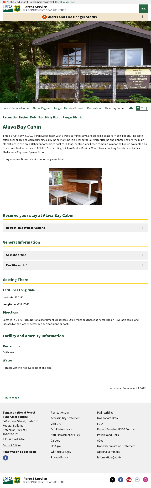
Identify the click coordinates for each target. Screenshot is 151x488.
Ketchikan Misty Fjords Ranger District (57, 117)
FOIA (100, 424)
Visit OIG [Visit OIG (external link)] (56, 424)
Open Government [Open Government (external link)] (108, 452)
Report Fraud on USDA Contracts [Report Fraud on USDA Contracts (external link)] (117, 429)
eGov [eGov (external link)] (100, 440)
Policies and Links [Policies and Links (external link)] (108, 435)
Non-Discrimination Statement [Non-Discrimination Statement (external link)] (116, 446)
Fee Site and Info (17, 265)
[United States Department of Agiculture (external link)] (8, 8)
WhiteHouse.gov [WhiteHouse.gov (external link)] (61, 452)
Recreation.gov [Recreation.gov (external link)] (60, 412)
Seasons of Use (16, 255)
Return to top (11, 397)
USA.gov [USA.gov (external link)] (56, 446)
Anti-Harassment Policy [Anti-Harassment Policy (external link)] (65, 435)
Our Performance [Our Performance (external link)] (61, 429)
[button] (131, 108)
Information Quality (109, 457)
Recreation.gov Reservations (25, 228)
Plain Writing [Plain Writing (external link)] (105, 412)
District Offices (12, 445)
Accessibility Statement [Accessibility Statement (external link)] (66, 418)
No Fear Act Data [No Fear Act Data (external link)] (107, 418)
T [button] (138, 108)
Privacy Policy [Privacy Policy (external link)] (59, 457)
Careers (55, 440)
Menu (143, 8)
